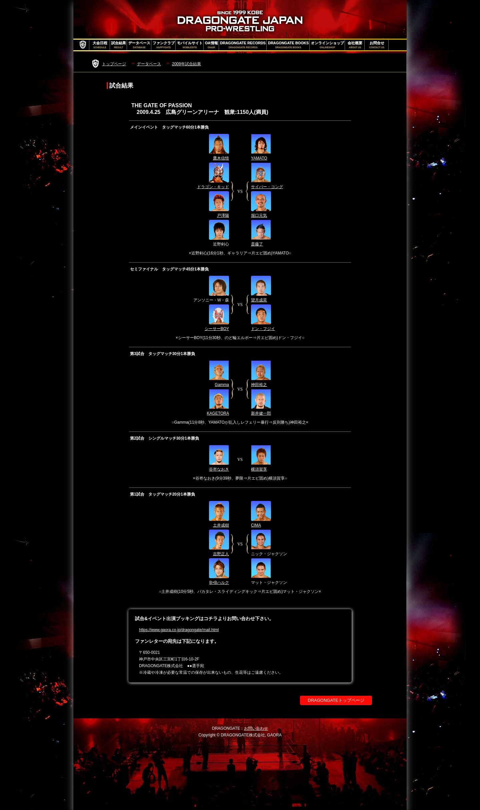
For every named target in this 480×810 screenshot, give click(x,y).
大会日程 (100, 45)
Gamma (222, 384)
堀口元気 (259, 215)
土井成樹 (221, 525)
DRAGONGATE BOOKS (288, 45)
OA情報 (211, 45)
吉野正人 (221, 554)
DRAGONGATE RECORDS (243, 45)
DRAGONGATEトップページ (336, 700)
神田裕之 (259, 384)
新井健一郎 (261, 413)
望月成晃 (259, 300)
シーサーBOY (217, 328)
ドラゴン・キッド (213, 187)
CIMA (256, 525)
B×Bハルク (219, 582)
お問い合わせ (256, 728)
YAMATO (259, 158)
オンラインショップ (327, 45)
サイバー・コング (267, 187)
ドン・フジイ (263, 328)
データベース (139, 45)
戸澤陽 (223, 215)
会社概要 (355, 45)
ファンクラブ (164, 45)
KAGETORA (218, 413)
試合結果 (118, 45)
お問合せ (376, 45)
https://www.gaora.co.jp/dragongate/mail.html (179, 629)
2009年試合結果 (186, 64)
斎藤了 (257, 244)
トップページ (114, 64)
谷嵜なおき (219, 469)
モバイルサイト (190, 45)
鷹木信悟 (221, 158)
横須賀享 (259, 469)
